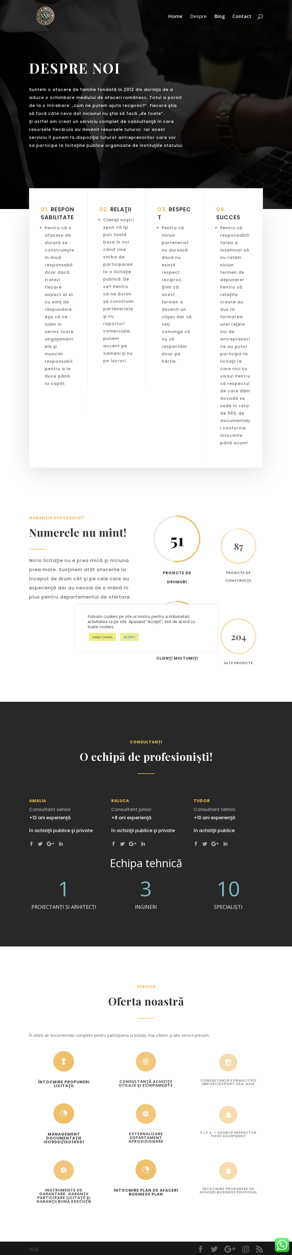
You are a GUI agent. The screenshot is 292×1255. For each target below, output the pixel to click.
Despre (198, 16)
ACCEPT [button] (129, 637)
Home (175, 16)
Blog (219, 16)
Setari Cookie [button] (102, 637)
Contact (242, 16)
